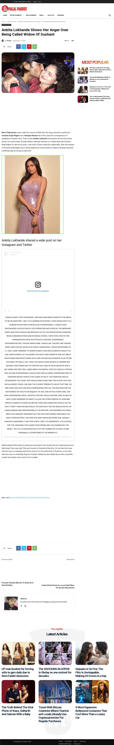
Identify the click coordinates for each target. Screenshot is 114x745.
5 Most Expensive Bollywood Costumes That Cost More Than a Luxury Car (90, 711)
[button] (109, 15)
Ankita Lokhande (27, 437)
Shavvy (9, 40)
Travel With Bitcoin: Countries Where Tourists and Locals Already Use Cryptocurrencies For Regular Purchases (53, 713)
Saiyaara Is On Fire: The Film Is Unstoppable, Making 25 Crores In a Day (101, 89)
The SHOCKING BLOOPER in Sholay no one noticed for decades (100, 79)
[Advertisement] (85, 8)
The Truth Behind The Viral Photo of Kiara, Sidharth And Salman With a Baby (100, 98)
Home (4, 22)
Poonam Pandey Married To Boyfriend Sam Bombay (29, 498)
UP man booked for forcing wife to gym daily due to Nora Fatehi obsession (100, 70)
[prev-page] (79, 106)
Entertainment (11, 22)
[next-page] (82, 106)
